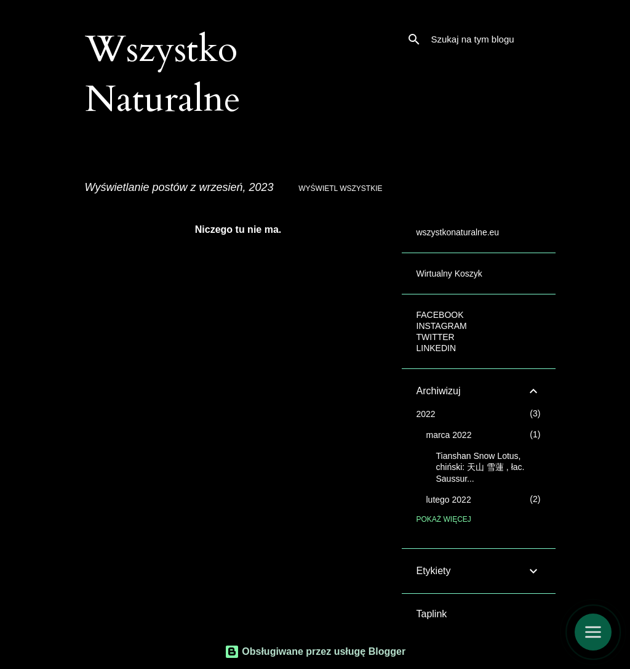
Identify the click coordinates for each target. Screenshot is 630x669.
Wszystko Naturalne (163, 74)
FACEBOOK (440, 315)
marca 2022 (449, 435)
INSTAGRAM (442, 326)
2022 (426, 414)
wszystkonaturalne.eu (458, 232)
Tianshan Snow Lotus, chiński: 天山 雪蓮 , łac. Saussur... (480, 467)
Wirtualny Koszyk (449, 273)
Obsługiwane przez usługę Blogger (315, 651)
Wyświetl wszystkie (340, 188)
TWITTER (436, 337)
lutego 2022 (448, 500)
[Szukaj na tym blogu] (491, 39)
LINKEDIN (437, 348)
